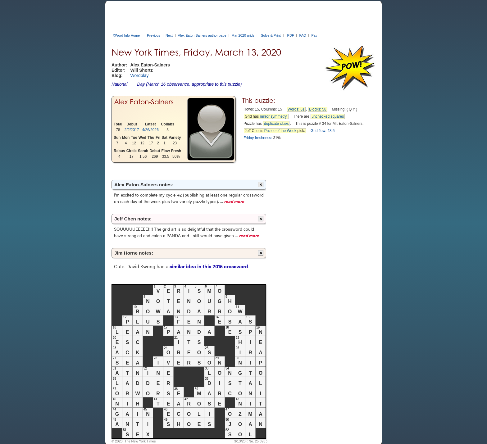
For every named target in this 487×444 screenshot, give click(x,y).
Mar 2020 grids (243, 35)
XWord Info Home (126, 35)
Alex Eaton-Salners (144, 102)
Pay (314, 35)
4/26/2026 (150, 130)
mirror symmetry (273, 116)
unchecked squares (328, 116)
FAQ (302, 35)
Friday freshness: (258, 138)
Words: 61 (296, 109)
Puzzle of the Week (280, 131)
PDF (290, 35)
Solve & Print (271, 35)
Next (169, 35)
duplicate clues (276, 123)
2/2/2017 (132, 130)
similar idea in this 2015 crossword (209, 266)
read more (234, 201)
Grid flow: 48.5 (323, 131)
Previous (153, 35)
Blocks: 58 (317, 109)
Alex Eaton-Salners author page (202, 35)
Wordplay (139, 75)
